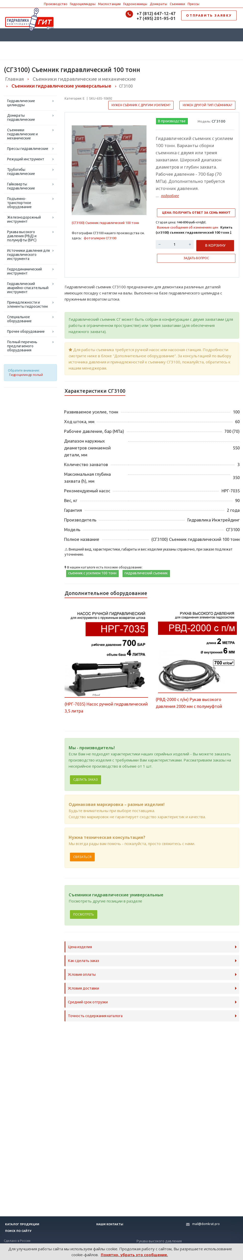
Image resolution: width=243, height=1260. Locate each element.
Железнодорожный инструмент (24, 219)
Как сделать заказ (83, 961)
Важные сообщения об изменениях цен (187, 227)
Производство (55, 4)
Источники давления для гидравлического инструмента (28, 254)
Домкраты (158, 4)
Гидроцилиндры (82, 4)
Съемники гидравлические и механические (22, 134)
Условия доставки (83, 988)
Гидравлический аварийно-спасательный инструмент (27, 288)
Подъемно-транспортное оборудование (19, 203)
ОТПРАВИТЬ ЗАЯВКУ (209, 15)
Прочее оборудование (26, 331)
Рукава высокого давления (159, 1241)
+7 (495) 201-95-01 (156, 18)
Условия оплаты (82, 974)
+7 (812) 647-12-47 (156, 13)
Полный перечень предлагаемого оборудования (22, 346)
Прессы (193, 4)
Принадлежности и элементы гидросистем (27, 304)
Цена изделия (80, 947)
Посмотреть (83, 914)
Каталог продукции (22, 1224)
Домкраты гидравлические (21, 117)
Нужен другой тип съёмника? (207, 105)
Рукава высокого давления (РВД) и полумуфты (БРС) (22, 236)
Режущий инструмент (25, 159)
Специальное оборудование (19, 319)
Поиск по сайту (18, 1230)
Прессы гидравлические (27, 149)
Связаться (82, 857)
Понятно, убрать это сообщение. (134, 1254)
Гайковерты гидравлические (21, 186)
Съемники (177, 4)
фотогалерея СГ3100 (100, 238)
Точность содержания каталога (95, 1016)
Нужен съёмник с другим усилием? (141, 105)
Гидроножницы (135, 4)
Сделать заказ (85, 779)
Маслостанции (109, 4)
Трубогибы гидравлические (21, 172)
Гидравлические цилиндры (21, 103)
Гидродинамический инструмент (24, 271)
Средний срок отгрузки (88, 1002)
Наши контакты (109, 1224)
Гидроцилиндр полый (26, 375)
